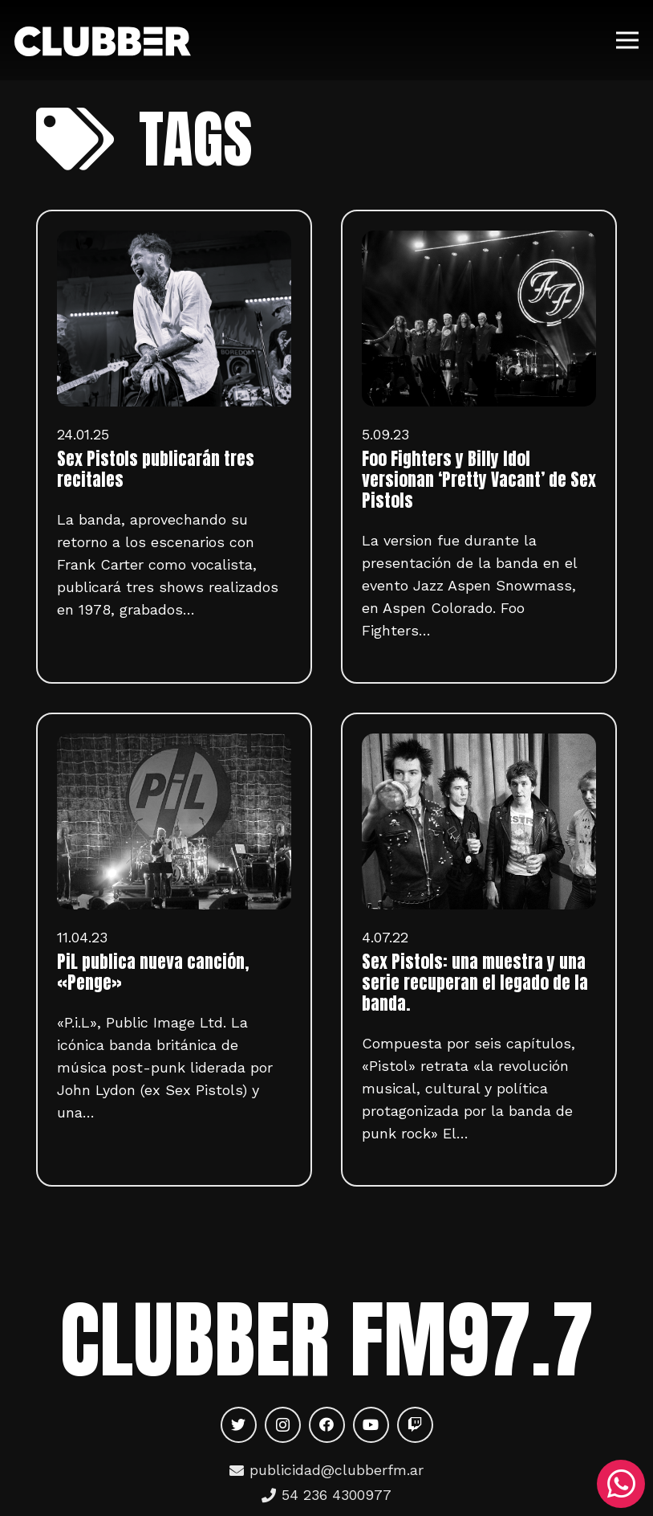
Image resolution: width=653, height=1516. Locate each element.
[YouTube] (371, 1425)
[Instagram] (283, 1425)
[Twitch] (415, 1425)
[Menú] (628, 40)
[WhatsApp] (621, 1484)
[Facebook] (327, 1425)
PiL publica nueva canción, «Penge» (153, 972)
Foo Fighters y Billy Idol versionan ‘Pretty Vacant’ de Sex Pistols (479, 479)
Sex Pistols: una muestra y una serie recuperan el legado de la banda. (475, 982)
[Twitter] (239, 1425)
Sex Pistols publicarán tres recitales (155, 469)
